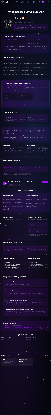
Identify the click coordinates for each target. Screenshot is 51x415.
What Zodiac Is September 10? (7, 342)
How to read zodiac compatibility (28, 328)
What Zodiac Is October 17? (32, 342)
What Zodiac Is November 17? (7, 344)
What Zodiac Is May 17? (31, 337)
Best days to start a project (7, 328)
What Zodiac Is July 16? (6, 339)
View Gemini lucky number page (42, 328)
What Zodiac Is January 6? (6, 346)
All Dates (28, 348)
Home (17, 1)
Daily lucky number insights (17, 328)
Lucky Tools (28, 2)
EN (42, 1)
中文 (45, 2)
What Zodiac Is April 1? (6, 337)
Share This (45, 182)
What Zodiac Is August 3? (31, 339)
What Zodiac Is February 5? (32, 346)
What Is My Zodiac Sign (22, 2)
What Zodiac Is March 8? (6, 348)
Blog (40, 1)
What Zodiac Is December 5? (32, 344)
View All (47, 355)
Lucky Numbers (35, 2)
